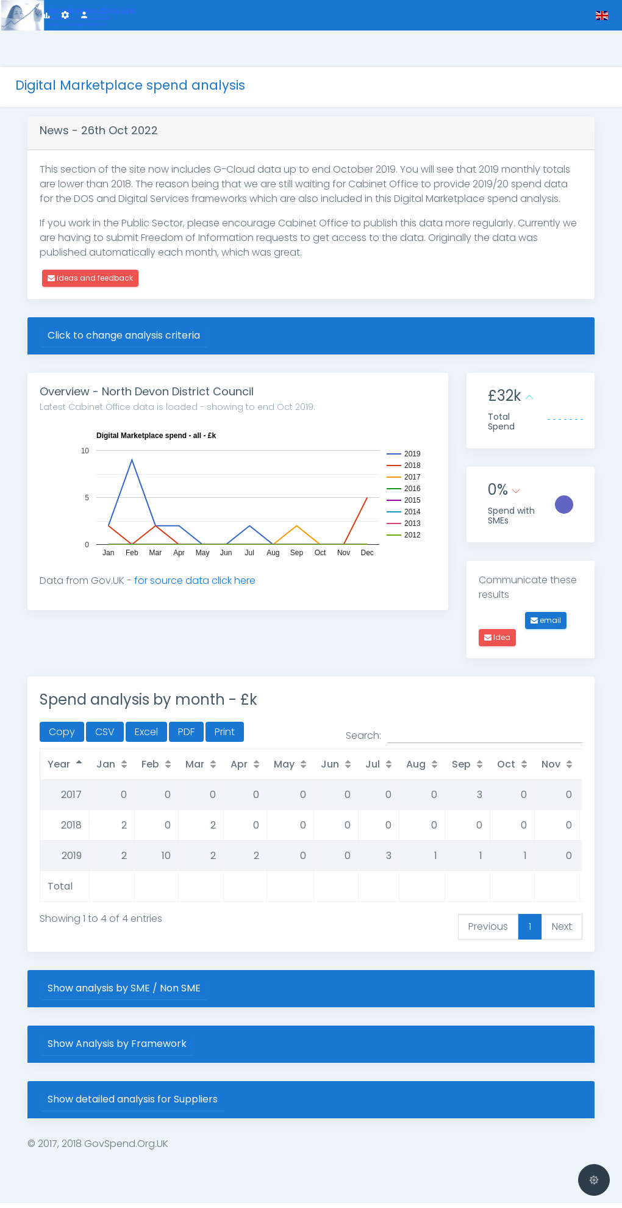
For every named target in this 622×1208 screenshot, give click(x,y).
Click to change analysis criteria (160, 332)
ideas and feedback (127, 274)
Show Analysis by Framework (153, 1048)
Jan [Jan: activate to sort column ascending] (142, 769)
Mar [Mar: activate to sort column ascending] (231, 769)
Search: (464, 741)
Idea (506, 642)
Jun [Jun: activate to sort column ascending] (366, 769)
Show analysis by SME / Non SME (160, 993)
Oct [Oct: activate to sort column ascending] (543, 769)
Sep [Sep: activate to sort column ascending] (497, 769)
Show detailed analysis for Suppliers (169, 1104)
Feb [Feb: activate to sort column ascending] (187, 769)
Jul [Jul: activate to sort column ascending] (409, 769)
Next (562, 931)
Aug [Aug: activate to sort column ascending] (452, 769)
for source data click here (231, 577)
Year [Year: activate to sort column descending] (95, 769)
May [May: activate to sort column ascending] (320, 769)
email (555, 625)
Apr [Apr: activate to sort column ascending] (275, 769)
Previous (488, 931)
